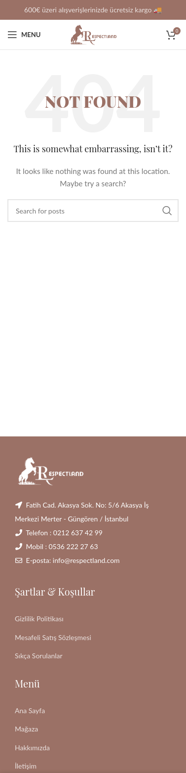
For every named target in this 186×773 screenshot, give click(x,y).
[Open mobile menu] (23, 34)
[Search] (93, 210)
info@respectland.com (86, 560)
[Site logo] (93, 34)
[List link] (93, 618)
